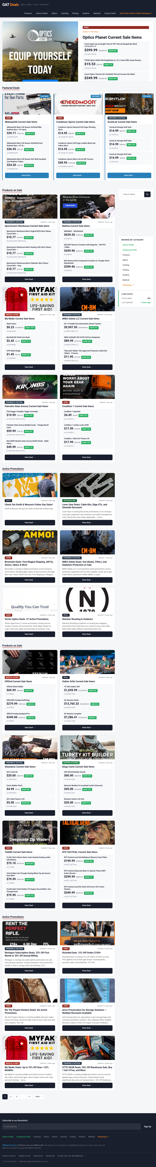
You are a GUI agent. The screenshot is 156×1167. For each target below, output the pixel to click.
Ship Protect (11, 324)
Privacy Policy (9, 1156)
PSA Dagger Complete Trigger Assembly (22, 412)
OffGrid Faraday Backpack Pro (18, 714)
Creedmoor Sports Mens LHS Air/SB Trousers (75, 159)
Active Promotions (13, 468)
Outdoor (86, 13)
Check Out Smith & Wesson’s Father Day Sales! (29, 504)
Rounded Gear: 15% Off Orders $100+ (81, 952)
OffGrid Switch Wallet (15, 687)
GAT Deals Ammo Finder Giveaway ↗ (136, 13)
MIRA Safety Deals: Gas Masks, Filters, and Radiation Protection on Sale (84, 563)
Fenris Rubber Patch (14, 786)
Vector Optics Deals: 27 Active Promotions (27, 619)
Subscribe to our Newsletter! (15, 1120)
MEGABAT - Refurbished (73, 231)
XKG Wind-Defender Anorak (74, 772)
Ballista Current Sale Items (76, 226)
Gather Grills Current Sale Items (78, 681)
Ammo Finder (42, 13)
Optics (54, 13)
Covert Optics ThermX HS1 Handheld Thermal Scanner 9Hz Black (110, 74)
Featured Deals (11, 87)
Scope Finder (110, 13)
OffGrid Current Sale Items (18, 681)
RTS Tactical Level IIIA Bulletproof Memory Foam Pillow (85, 857)
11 (29, 1096)
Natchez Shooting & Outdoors (77, 619)
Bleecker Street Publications (30, 1162)
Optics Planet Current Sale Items (112, 37)
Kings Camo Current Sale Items (78, 766)
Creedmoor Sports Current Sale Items (75, 122)
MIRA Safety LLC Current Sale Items (80, 318)
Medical (97, 13)
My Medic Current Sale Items (20, 318)
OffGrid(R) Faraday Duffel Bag (18, 700)
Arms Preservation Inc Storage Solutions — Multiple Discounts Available (84, 1011)
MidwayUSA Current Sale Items (21, 122)
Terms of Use (24, 1156)
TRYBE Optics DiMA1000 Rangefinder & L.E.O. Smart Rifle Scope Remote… (113, 60)
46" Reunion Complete (72, 714)
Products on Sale (12, 190)
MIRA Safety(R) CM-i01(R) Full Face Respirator (82, 337)
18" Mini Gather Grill (72, 687)
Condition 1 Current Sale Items (78, 406)
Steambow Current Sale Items (20, 766)
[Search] (147, 194)
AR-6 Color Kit (12, 772)
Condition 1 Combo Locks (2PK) (76, 425)
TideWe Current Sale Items (18, 852)
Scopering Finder (130, 250)
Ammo (55, 1137)
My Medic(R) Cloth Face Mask (18, 337)
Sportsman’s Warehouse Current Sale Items (27, 226)
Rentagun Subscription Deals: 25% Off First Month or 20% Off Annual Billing (27, 954)
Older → (38, 1096)
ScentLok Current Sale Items (122, 122)
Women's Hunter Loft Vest (74, 799)
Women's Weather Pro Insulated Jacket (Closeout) (83, 786)
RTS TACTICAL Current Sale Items (79, 852)
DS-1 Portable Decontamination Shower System (82, 324)
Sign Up (147, 1126)
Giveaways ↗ (128, 285)
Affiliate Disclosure (9, 1145)
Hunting (64, 13)
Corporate (38, 1156)
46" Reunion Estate (71, 700)
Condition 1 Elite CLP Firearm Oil (76, 439)
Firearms (28, 13)
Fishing (75, 13)
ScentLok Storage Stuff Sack (120, 127)
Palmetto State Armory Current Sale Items (26, 406)
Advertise (50, 1156)
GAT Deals (12, 1162)
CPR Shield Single (13, 351)
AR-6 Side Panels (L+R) (16, 799)
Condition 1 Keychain (72, 412)
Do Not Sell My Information (70, 1156)
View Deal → (27, 175)
